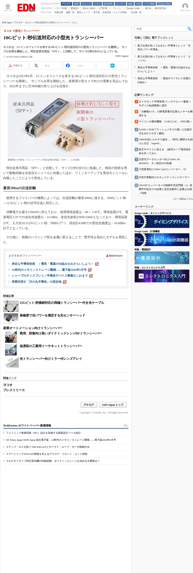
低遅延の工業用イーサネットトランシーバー (51, 346)
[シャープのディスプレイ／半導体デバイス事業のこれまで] (52, 275)
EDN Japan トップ (112, 404)
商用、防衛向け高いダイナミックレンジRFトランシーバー (61, 333)
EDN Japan (7, 22)
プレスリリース (14, 390)
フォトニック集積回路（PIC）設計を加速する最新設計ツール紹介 (43, 432)
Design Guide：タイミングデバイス (153, 213)
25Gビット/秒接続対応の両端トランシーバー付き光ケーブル (62, 302)
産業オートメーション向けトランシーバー (32, 328)
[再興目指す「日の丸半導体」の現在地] (39, 281)
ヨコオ (7, 384)
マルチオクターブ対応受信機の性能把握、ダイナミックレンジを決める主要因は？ (53, 460)
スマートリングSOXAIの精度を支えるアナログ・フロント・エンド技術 (46, 453)
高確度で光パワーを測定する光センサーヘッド (52, 315)
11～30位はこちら (183, 198)
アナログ (18, 22)
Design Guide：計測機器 (147, 231)
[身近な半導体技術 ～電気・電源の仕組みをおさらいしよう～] (55, 263)
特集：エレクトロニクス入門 (150, 267)
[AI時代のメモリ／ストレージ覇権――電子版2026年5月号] (52, 269)
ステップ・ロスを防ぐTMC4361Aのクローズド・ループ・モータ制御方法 (47, 446)
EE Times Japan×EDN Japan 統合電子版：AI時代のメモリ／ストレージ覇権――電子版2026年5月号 (61, 439)
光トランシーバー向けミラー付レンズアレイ (51, 358)
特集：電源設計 (143, 249)
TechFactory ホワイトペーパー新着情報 (27, 425)
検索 (190, 28)
